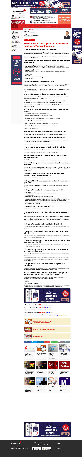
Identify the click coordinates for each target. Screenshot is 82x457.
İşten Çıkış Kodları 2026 (16, 42)
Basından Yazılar (15, 32)
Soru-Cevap (14, 46)
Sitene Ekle (61, 7)
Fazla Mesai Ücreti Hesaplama (15, 38)
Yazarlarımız (14, 51)
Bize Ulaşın (68, 7)
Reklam (65, 7)
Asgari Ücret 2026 (37, 7)
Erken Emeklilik (15, 36)
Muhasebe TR (35, 455)
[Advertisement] (16, 105)
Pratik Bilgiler (14, 45)
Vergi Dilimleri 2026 (44, 7)
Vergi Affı (13, 50)
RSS (57, 7)
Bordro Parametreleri (15, 33)
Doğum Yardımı (14, 35)
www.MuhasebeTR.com (33, 283)
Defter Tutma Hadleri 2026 (52, 7)
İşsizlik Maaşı (15, 41)
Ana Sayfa (32, 7)
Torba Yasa (14, 49)
